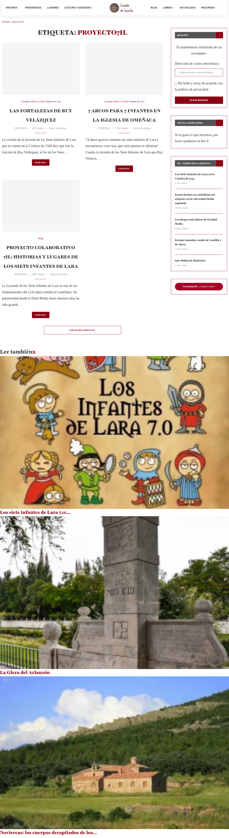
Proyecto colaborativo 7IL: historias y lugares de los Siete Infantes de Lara (40, 258)
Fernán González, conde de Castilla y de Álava (198, 244)
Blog (154, 7)
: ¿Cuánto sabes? (198, 288)
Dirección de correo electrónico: (197, 65)
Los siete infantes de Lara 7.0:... (35, 514)
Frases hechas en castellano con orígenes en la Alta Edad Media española (195, 201)
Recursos (208, 7)
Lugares (53, 7)
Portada (6, 23)
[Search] (221, 7)
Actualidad (188, 7)
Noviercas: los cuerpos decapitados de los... (48, 834)
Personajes (33, 7)
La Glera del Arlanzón (25, 674)
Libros (167, 7)
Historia (11, 7)
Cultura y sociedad (77, 7)
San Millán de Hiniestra (190, 263)
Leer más (40, 164)
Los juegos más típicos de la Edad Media (196, 224)
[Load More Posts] (82, 331)
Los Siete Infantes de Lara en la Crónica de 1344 (195, 178)
